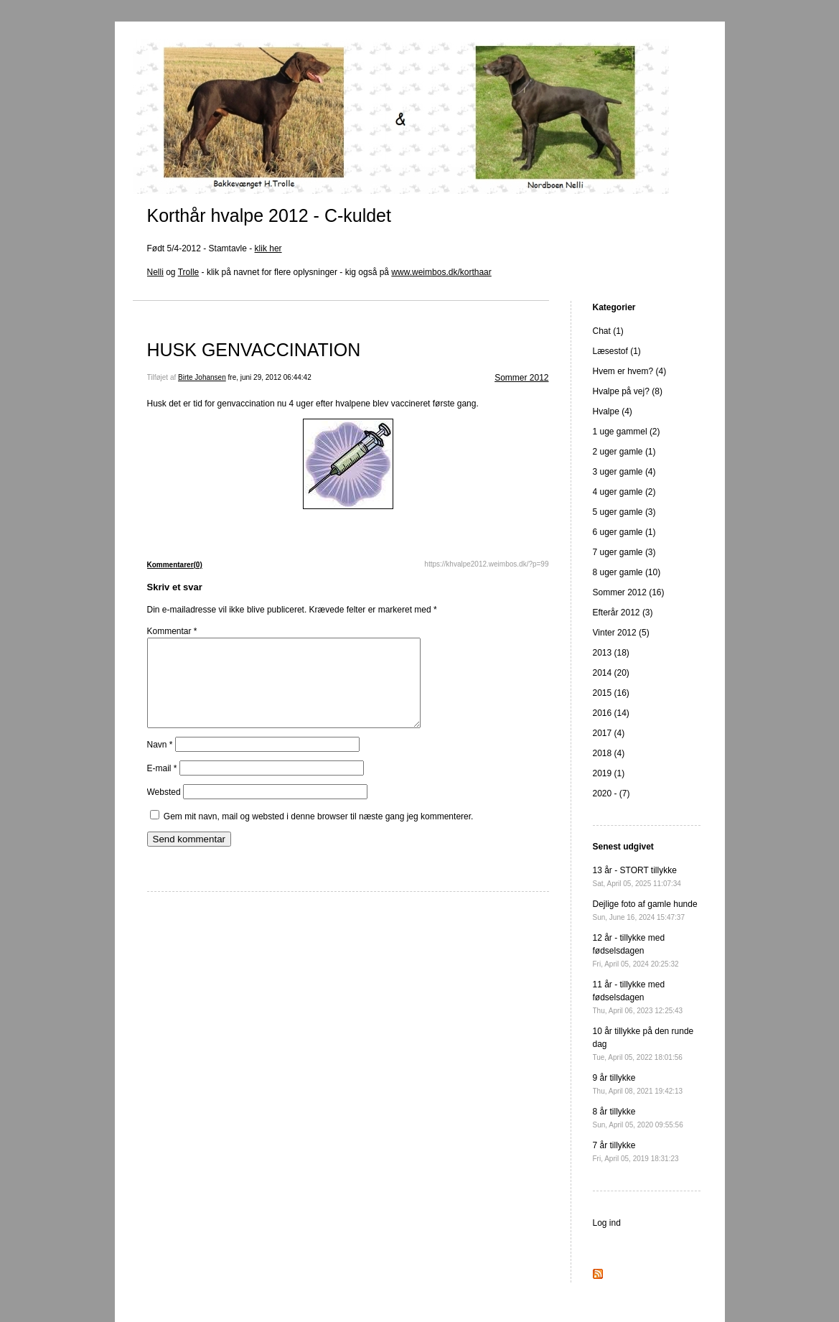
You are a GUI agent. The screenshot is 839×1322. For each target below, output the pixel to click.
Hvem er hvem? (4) (630, 371)
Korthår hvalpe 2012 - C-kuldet (269, 215)
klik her (268, 248)
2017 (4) (609, 733)
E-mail (162, 786)
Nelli (155, 272)
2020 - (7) (611, 793)
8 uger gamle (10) (627, 572)
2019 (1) (609, 773)
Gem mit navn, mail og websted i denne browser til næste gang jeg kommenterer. (319, 834)
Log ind (607, 1223)
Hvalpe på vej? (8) (627, 391)
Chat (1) (608, 331)
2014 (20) (611, 673)
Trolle (189, 272)
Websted (164, 809)
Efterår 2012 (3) (623, 613)
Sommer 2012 (521, 378)
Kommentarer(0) (174, 565)
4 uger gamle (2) (624, 492)
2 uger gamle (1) (624, 452)
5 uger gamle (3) (624, 512)
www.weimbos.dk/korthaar (441, 272)
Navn (160, 762)
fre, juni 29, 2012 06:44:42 (269, 377)
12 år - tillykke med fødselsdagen (636, 950)
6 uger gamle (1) (624, 532)
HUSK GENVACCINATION (254, 350)
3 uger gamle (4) (624, 472)
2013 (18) (611, 653)
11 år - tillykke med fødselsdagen (638, 997)
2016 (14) (611, 713)
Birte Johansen (202, 377)
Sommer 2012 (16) (629, 592)
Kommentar (172, 631)
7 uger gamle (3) (624, 552)
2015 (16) (611, 693)
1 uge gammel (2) (626, 432)
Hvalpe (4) (612, 411)
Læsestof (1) (617, 351)
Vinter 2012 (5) (621, 633)
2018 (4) (609, 753)
